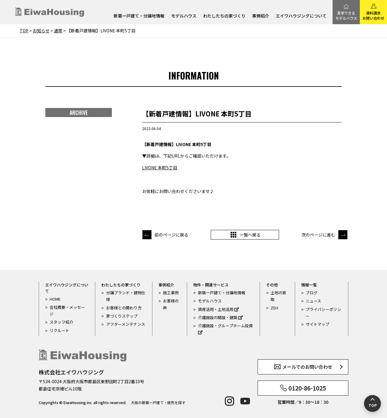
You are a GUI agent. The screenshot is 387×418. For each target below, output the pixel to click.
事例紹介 (260, 16)
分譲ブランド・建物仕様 (125, 296)
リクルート (59, 330)
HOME (55, 299)
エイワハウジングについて (301, 16)
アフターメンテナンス (125, 324)
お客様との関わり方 (123, 308)
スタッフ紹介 (61, 322)
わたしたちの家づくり (224, 16)
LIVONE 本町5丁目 (159, 168)
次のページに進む (318, 235)
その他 (272, 285)
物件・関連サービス (211, 285)
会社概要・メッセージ (67, 310)
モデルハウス (184, 16)
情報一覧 (309, 285)
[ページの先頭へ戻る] (372, 403)
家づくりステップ (122, 316)
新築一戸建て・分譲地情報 (139, 16)
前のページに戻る (171, 235)
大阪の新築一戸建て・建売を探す (158, 402)
